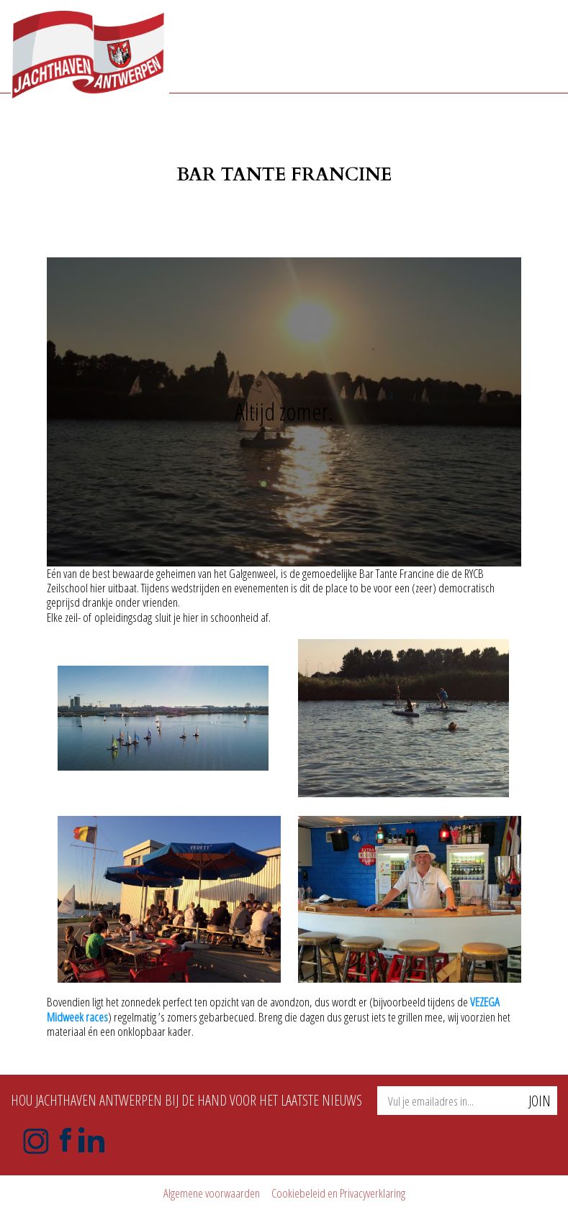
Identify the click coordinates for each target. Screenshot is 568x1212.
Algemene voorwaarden (211, 1193)
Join (539, 1101)
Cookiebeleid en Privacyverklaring (338, 1193)
